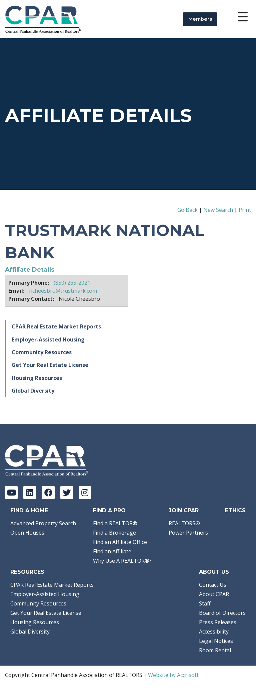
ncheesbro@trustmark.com (63, 290)
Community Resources (42, 352)
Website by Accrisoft (173, 675)
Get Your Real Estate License (50, 365)
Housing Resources (37, 378)
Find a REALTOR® (115, 523)
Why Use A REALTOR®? (122, 560)
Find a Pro (109, 510)
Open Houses (27, 532)
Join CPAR (184, 510)
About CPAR (214, 594)
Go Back (187, 210)
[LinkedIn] (29, 492)
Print (245, 210)
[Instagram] (85, 492)
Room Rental (215, 650)
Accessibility (214, 631)
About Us (214, 572)
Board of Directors (222, 612)
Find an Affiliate (112, 551)
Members (200, 19)
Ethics (235, 510)
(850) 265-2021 (72, 282)
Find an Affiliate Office (120, 542)
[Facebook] (48, 492)
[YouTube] (11, 492)
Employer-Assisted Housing (48, 339)
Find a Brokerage (114, 532)
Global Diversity (33, 390)
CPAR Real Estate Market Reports (56, 326)
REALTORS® (184, 523)
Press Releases (217, 622)
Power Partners (188, 532)
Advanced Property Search (43, 523)
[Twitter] (66, 492)
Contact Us (212, 584)
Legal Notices (216, 641)
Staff (205, 603)
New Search (218, 210)
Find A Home (29, 510)
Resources (27, 572)
